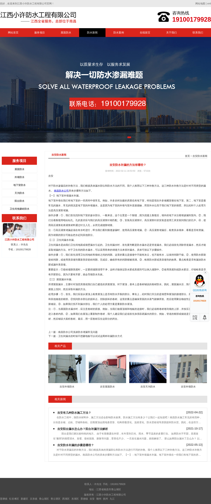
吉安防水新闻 (200, 156)
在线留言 (145, 32)
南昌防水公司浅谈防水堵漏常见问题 (78, 332)
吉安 (92, 498)
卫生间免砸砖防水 (19, 208)
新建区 (24, 498)
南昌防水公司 (61, 190)
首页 (187, 156)
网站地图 (200, 3)
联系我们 (198, 32)
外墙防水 (19, 177)
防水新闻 (92, 32)
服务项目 (39, 32)
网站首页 (13, 32)
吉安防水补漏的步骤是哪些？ (75, 445)
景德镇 (84, 498)
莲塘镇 (3, 498)
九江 (112, 498)
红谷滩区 (14, 498)
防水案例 (118, 32)
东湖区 (75, 498)
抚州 (105, 498)
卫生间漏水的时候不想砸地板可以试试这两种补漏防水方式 (90, 336)
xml (209, 3)
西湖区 (66, 498)
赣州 (98, 498)
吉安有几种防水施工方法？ (74, 412)
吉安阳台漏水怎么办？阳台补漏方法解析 (82, 428)
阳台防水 (19, 200)
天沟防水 (19, 193)
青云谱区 (55, 498)
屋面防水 (66, 32)
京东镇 (33, 498)
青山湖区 (44, 498)
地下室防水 (19, 185)
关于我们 (171, 32)
